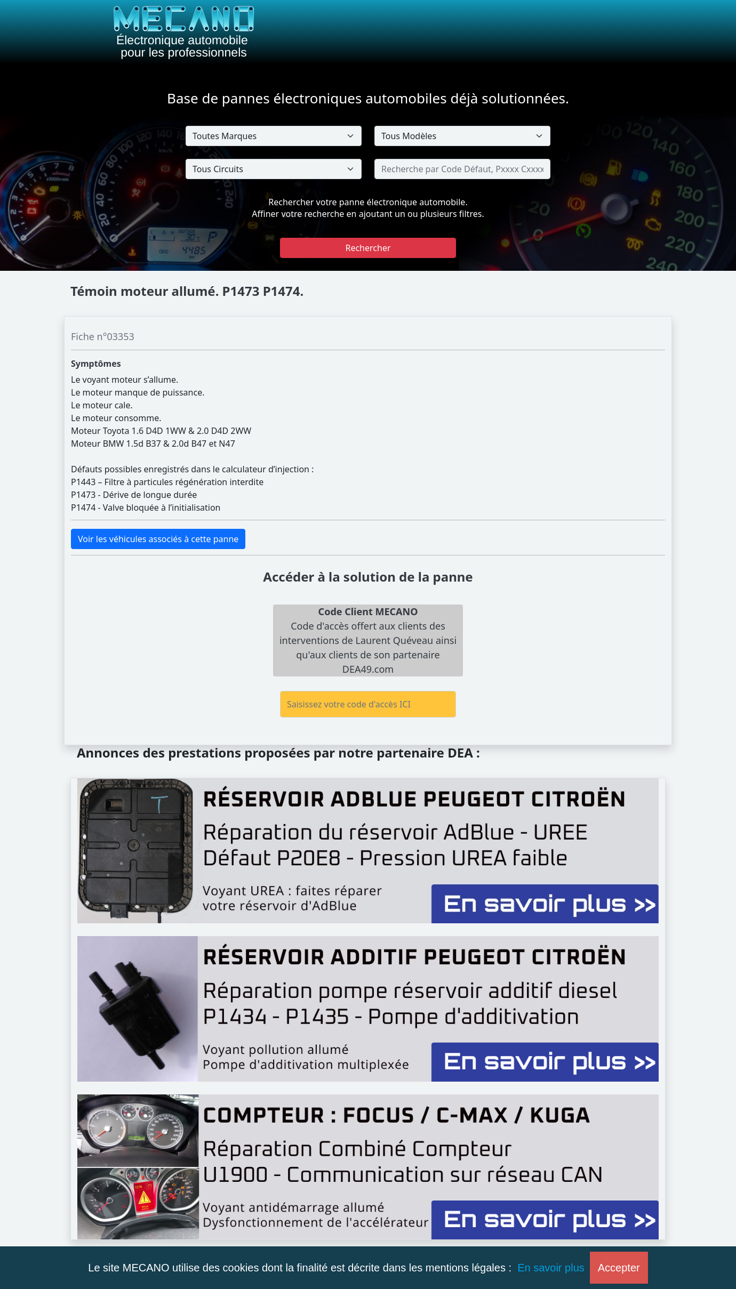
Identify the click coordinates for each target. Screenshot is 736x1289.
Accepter (619, 1268)
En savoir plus (551, 1268)
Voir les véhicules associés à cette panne (158, 539)
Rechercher (367, 248)
